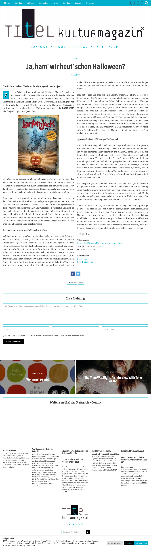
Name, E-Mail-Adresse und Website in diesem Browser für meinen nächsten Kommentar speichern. (45, 336)
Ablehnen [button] (128, 543)
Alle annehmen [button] (141, 543)
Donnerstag (43, 3)
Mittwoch (30, 3)
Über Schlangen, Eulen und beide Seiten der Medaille (75, 452)
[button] (88, 532)
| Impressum (90, 3)
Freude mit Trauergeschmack (132, 451)
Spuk (81, 283)
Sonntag (78, 3)
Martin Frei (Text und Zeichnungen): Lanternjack (99, 243)
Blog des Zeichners (85, 262)
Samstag (66, 3)
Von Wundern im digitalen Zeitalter (42, 450)
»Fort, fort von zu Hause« (101, 451)
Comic (75, 58)
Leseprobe (82, 259)
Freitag (55, 3)
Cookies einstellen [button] (114, 543)
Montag (7, 3)
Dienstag (18, 3)
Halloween (72, 283)
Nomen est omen (9, 450)
